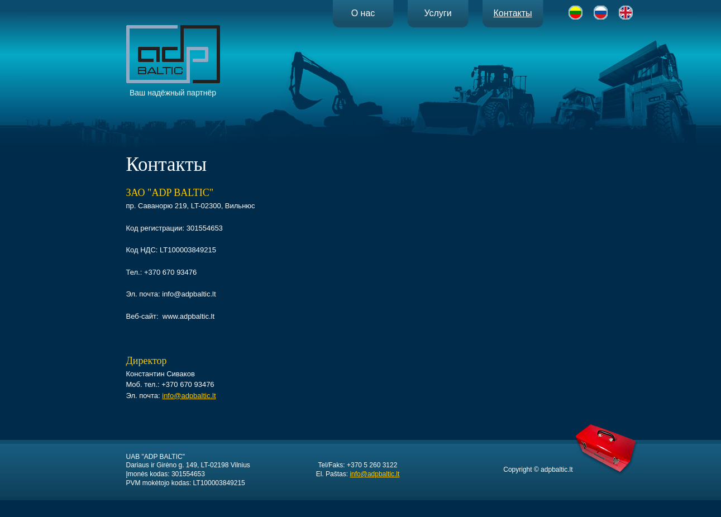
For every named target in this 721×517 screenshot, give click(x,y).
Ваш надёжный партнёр (173, 61)
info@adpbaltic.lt (189, 395)
